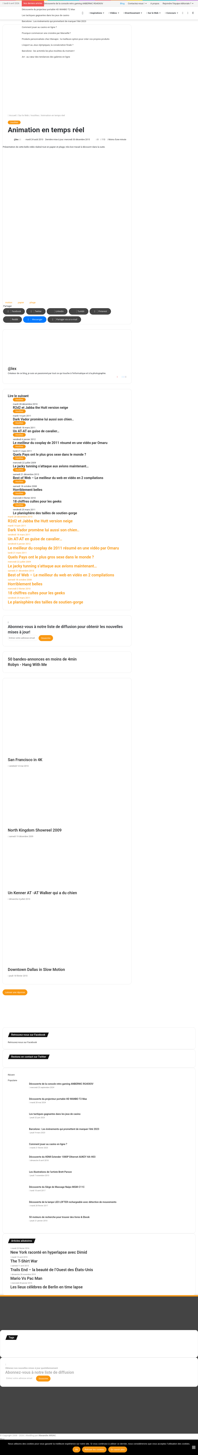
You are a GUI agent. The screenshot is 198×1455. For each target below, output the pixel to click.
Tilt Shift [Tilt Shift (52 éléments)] (40, 1350)
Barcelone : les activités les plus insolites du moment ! (48, 51)
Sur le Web (152, 13)
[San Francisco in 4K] (67, 723)
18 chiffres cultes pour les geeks (37, 501)
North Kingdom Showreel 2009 (35, 830)
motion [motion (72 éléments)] (149, 1345)
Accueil (12, 115)
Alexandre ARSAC (47, 1435)
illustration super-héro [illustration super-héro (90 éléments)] (103, 1345)
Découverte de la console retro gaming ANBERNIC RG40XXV (73, 3)
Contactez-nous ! (136, 3)
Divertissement (132, 13)
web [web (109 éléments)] (92, 1350)
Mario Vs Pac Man (26, 1278)
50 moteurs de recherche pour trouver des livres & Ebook (59, 1217)
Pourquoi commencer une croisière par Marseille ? (46, 33)
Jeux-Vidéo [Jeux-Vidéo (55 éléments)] (139, 1346)
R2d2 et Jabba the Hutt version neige (40, 408)
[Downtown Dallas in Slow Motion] (67, 934)
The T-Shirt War (24, 1261)
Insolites (35, 115)
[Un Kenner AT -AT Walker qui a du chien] (67, 865)
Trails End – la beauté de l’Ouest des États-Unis (51, 1270)
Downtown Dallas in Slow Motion (36, 969)
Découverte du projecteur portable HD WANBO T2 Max (48, 9)
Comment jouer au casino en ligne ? (39, 27)
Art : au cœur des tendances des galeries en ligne (46, 57)
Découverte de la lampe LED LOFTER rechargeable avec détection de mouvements (72, 1202)
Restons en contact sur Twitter (28, 1056)
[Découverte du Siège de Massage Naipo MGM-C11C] (17, 1191)
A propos (154, 3)
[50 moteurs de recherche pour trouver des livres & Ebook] (17, 1221)
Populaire (12, 1080)
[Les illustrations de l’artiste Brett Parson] (17, 1176)
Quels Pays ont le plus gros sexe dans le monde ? (49, 454)
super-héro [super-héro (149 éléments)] (20, 1350)
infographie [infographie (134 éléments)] (125, 1345)
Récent (11, 1075)
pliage (33, 302)
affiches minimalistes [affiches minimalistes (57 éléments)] (15, 1346)
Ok (76, 1449)
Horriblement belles (27, 490)
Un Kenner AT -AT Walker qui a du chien (42, 893)
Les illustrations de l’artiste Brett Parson (50, 1172)
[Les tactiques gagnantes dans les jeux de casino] (17, 1118)
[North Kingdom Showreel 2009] (67, 798)
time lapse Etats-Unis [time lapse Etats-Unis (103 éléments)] (59, 1350)
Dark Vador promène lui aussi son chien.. (43, 419)
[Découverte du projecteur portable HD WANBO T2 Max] (17, 1103)
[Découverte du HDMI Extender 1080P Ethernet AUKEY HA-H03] (17, 1161)
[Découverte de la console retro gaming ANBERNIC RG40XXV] (17, 1088)
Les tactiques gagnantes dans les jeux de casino (45, 15)
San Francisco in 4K (25, 760)
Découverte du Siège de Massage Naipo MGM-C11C (56, 1187)
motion (8, 302)
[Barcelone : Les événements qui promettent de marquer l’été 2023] (17, 1133)
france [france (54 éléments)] (62, 1346)
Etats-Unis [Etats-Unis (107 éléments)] (52, 1345)
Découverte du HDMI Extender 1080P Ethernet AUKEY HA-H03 (62, 1156)
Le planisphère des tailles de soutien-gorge (45, 513)
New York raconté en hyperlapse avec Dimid (48, 1252)
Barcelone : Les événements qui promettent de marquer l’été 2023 (54, 21)
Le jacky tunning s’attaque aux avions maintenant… (51, 466)
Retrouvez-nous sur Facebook (22, 1042)
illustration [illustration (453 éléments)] (77, 1345)
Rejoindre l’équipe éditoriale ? (177, 3)
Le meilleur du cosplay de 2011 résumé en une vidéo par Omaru (60, 443)
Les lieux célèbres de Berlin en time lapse (46, 1287)
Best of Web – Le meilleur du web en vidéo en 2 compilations (58, 478)
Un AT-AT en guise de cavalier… (36, 431)
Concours (170, 13)
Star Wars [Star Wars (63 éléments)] (177, 1345)
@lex (16, 139)
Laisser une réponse (15, 992)
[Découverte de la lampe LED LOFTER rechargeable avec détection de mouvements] (17, 1206)
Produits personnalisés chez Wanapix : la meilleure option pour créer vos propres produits (65, 39)
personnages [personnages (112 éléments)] (162, 1345)
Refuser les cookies (94, 1449)
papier (21, 302)
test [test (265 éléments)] (32, 1349)
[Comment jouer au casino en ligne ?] (17, 1148)
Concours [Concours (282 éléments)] (35, 1345)
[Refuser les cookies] (193, 1447)
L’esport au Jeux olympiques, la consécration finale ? (47, 45)
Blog (122, 3)
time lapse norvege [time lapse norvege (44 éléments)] (81, 1350)
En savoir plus (118, 1449)
